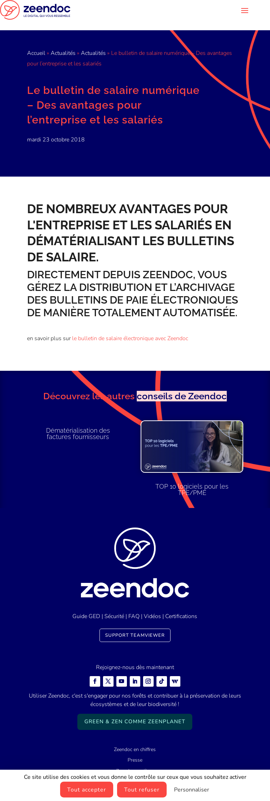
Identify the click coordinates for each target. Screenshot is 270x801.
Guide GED (86, 606)
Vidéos (152, 606)
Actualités (63, 42)
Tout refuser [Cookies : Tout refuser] (142, 790)
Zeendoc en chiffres (135, 739)
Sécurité (114, 606)
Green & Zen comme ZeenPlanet (134, 710)
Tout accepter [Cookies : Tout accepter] (86, 790)
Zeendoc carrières (135, 760)
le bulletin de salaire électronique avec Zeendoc (130, 328)
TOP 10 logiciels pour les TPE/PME (192, 479)
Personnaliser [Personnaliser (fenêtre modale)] (191, 790)
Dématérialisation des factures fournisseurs (78, 423)
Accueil (36, 42)
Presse (135, 749)
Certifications (181, 606)
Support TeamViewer (135, 625)
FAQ (134, 606)
